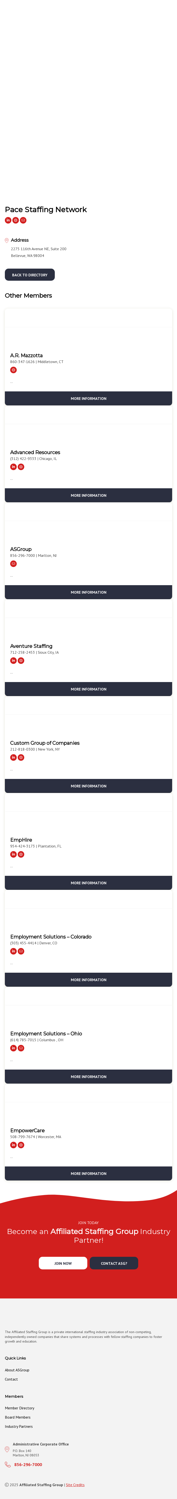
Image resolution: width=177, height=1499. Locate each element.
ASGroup (21, 549)
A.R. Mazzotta (26, 355)
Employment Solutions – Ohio (46, 1034)
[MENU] (171, 19)
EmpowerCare (27, 1131)
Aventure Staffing (31, 646)
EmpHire (21, 840)
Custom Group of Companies (45, 743)
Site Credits (75, 1484)
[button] (30, 275)
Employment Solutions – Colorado (50, 937)
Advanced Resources (35, 452)
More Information (88, 398)
